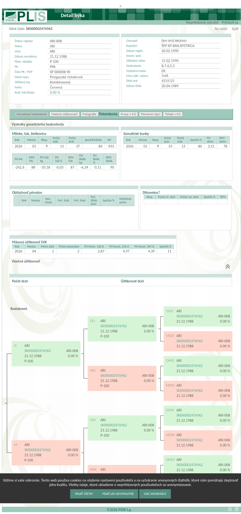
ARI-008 (72, 351)
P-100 (29, 361)
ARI (27, 345)
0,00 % (55, 92)
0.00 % (73, 356)
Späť (235, 28)
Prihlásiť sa (230, 22)
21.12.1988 (32, 356)
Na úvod (221, 28)
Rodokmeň (18, 308)
